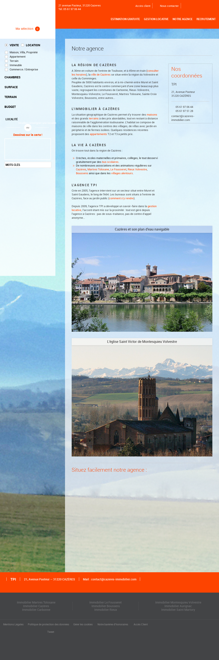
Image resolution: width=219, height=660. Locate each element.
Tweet (50, 631)
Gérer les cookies (83, 624)
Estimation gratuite (125, 19)
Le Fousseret (118, 169)
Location (33, 45)
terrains (94, 118)
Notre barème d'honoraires (113, 624)
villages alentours (122, 173)
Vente (14, 45)
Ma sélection (28, 29)
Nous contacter (167, 5)
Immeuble (16, 65)
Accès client (140, 5)
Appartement (17, 56)
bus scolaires (110, 162)
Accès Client (141, 624)
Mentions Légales (13, 624)
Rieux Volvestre (137, 169)
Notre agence (183, 19)
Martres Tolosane (98, 169)
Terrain (14, 60)
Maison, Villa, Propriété (24, 52)
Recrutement (206, 19)
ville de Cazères (101, 74)
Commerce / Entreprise (24, 69)
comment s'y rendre (121, 198)
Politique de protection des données (48, 624)
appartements (98, 134)
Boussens (82, 173)
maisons (152, 114)
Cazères (81, 169)
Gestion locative (156, 19)
